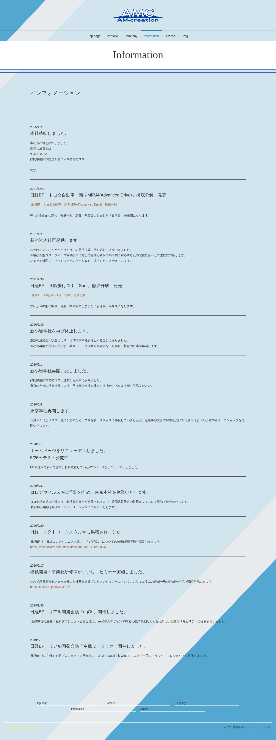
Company (130, 36)
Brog (185, 36)
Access (170, 36)
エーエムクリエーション (24, 728)
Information (151, 36)
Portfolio (112, 36)
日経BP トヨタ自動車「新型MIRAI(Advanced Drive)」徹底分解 (73, 204)
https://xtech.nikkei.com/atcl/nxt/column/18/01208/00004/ (68, 547)
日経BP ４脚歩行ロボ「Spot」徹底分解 (58, 295)
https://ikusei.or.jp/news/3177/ (50, 587)
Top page (94, 36)
